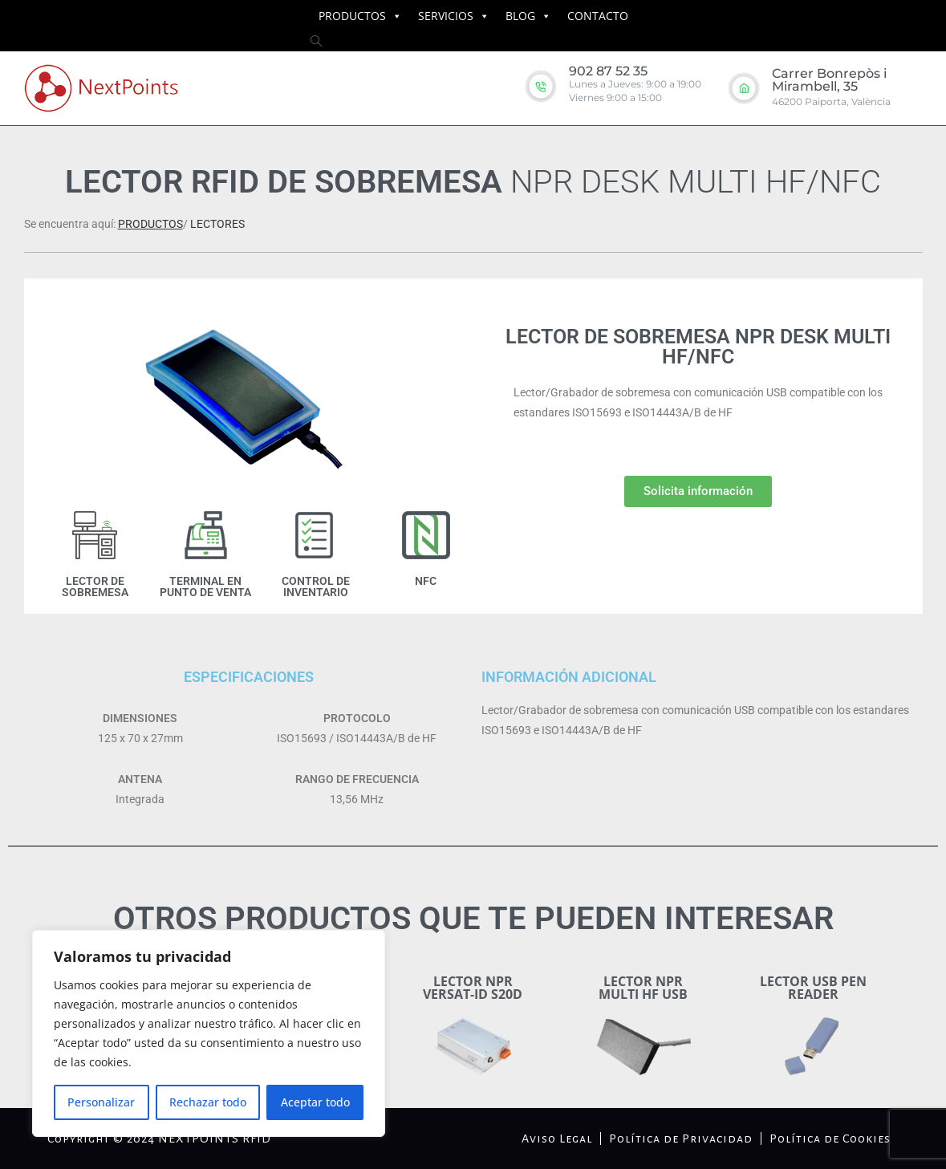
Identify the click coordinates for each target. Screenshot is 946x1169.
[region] (208, 1033)
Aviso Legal (557, 1138)
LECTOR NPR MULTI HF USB (643, 987)
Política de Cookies (830, 1138)
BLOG (520, 15)
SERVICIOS (445, 15)
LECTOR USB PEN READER (813, 987)
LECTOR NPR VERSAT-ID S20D (472, 987)
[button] (698, 491)
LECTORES (217, 223)
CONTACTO (597, 15)
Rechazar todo (207, 1102)
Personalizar (101, 1102)
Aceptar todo (315, 1102)
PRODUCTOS (352, 15)
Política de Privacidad (681, 1138)
